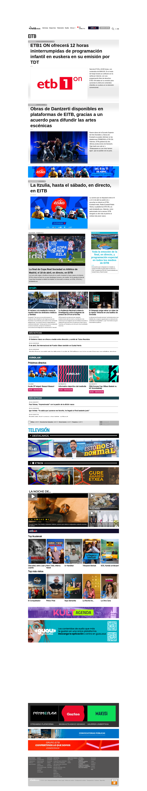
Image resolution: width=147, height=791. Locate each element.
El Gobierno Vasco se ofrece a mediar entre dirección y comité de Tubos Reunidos (59, 339)
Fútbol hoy (56, 759)
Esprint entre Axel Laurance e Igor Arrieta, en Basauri (48, 417)
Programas (39, 768)
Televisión (60, 28)
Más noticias (35, 333)
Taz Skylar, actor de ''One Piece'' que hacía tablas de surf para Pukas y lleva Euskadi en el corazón (103, 525)
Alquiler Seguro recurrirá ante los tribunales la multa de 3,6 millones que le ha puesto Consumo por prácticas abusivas (72, 352)
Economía (49, 761)
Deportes (52, 28)
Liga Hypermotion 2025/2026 (60, 764)
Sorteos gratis (83, 761)
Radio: (39, 758)
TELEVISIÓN (38, 430)
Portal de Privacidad (52, 780)
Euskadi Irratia (40, 759)
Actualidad (49, 759)
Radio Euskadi (40, 761)
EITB (32, 36)
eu (116, 29)
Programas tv (32, 761)
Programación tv (32, 759)
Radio (67, 28)
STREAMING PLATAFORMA (42, 724)
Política (49, 762)
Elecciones (81, 762)
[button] (117, 374)
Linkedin (93, 766)
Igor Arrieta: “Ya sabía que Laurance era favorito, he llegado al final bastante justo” (59, 411)
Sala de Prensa (83, 767)
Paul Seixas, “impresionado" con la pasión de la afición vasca (51, 404)
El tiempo (81, 759)
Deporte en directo (58, 776)
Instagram (93, 762)
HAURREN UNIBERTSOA (98, 724)
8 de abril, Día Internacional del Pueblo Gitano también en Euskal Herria (55, 345)
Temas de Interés (83, 765)
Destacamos (40, 435)
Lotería (80, 763)
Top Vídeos (70, 759)
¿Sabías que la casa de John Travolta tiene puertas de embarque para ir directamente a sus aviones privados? (103, 507)
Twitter (92, 761)
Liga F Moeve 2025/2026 (59, 762)
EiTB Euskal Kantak (41, 767)
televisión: (32, 758)
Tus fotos (104, 422)
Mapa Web (102, 780)
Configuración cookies (80, 780)
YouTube (93, 767)
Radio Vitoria (40, 762)
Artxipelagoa (40, 771)
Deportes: (57, 758)
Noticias (45, 28)
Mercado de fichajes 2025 (59, 767)
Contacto (96, 780)
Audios (69, 762)
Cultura (49, 764)
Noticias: (49, 758)
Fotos (69, 761)
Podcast (39, 770)
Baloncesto (56, 773)
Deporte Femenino (58, 768)
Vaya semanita (32, 764)
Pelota (55, 770)
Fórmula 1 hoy (57, 765)
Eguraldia (49, 767)
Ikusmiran (49, 765)
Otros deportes (57, 775)
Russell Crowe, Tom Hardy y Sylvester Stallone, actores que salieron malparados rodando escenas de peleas (58, 525)
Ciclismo (55, 771)
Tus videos (104, 424)
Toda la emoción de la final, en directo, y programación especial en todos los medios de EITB (104, 257)
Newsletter (93, 758)
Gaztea (38, 764)
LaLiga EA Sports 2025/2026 (60, 761)
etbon (39, 463)
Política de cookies (69, 780)
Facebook (93, 759)
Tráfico (80, 760)
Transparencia (90, 780)
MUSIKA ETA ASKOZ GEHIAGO (72, 724)
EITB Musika (40, 765)
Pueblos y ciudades (84, 766)
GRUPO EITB (104, 28)
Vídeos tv (31, 762)
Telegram (93, 764)
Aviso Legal (61, 780)
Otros (72, 28)
